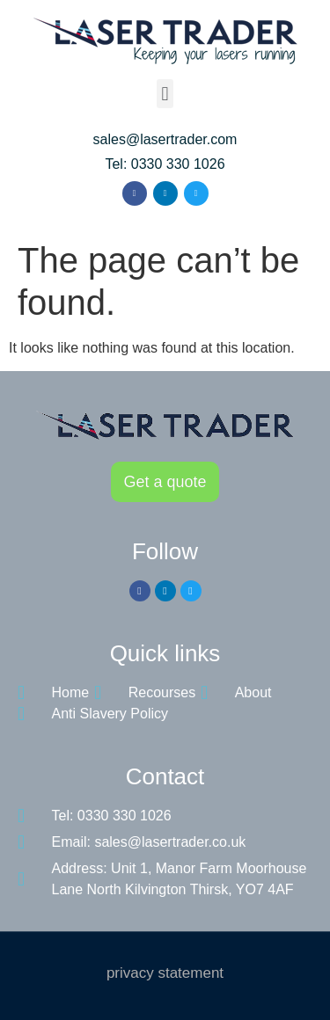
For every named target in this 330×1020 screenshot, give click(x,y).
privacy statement (165, 973)
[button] (165, 93)
